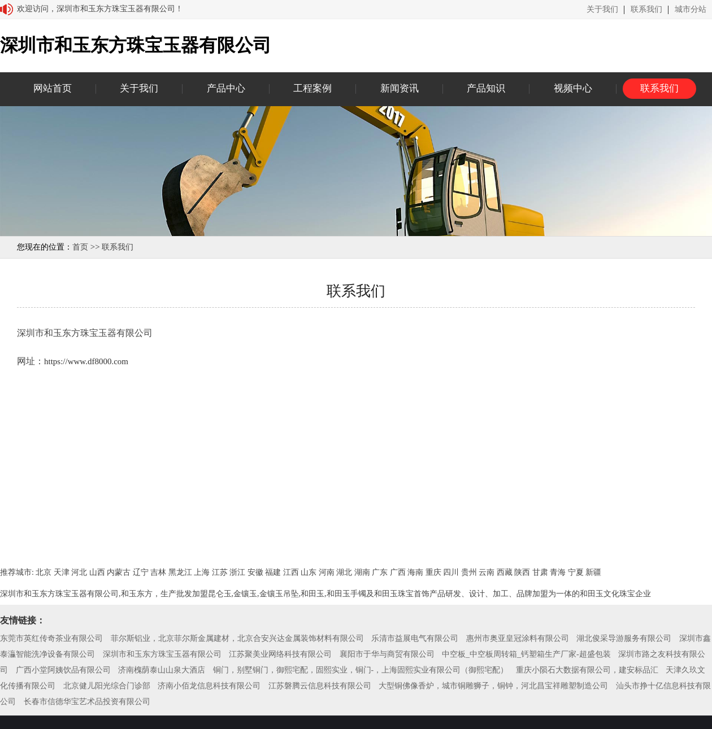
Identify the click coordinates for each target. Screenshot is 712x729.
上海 (202, 572)
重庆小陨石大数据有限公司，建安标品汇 (587, 670)
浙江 (237, 572)
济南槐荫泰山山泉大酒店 (161, 670)
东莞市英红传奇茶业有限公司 (51, 638)
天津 (62, 572)
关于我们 (602, 10)
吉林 (158, 572)
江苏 (220, 572)
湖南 (362, 572)
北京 (43, 572)
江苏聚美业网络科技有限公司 (280, 654)
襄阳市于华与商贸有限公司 (387, 654)
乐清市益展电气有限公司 (414, 638)
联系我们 (646, 10)
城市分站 (690, 10)
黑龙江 (180, 572)
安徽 (255, 572)
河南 (327, 572)
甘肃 (540, 572)
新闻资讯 (399, 88)
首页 (80, 247)
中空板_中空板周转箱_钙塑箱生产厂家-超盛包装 (526, 654)
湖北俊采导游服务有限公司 (623, 638)
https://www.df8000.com (86, 361)
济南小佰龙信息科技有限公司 (209, 686)
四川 (451, 572)
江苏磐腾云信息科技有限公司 (319, 686)
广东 (380, 572)
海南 (415, 572)
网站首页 (52, 88)
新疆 (593, 572)
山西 (97, 572)
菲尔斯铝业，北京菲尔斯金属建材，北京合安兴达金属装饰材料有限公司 (237, 638)
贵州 (469, 572)
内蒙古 (119, 572)
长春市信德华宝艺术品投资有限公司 (87, 701)
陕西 (522, 572)
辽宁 (141, 572)
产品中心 (226, 88)
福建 (273, 572)
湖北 (344, 572)
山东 (308, 572)
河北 (79, 572)
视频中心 (573, 88)
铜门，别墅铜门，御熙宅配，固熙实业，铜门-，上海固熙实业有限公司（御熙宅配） (361, 670)
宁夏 (576, 572)
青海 (558, 572)
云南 (486, 572)
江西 (291, 572)
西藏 (505, 572)
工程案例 (312, 88)
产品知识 (486, 88)
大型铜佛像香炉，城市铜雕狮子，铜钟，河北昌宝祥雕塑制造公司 (493, 686)
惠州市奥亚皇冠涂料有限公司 (517, 638)
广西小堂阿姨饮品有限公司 (63, 670)
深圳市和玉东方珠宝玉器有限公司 (162, 654)
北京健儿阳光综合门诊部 (106, 686)
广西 (398, 572)
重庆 (433, 572)
